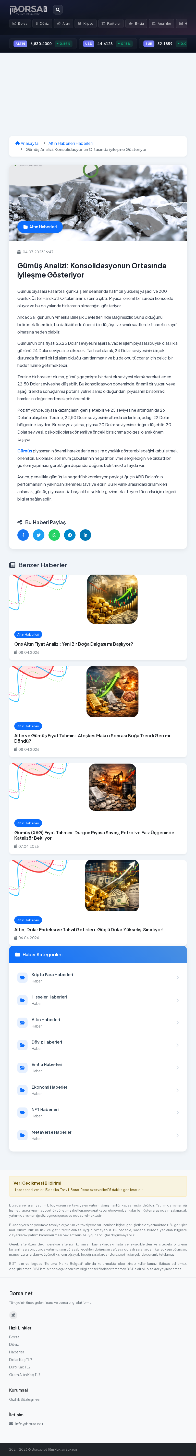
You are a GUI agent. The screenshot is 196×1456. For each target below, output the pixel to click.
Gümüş (24, 450)
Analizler (161, 23)
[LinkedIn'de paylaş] (85, 535)
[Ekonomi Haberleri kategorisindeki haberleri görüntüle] (98, 1090)
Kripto (85, 23)
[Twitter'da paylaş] (38, 535)
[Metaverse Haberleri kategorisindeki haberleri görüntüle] (98, 1135)
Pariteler (111, 23)
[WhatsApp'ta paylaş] (54, 535)
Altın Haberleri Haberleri (70, 143)
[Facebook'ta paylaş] (23, 535)
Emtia (136, 23)
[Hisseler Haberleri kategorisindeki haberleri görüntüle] (98, 1000)
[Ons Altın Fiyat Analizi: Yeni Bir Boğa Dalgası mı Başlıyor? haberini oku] (98, 617)
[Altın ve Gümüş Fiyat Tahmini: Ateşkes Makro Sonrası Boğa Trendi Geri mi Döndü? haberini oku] (98, 711)
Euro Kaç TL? (20, 1367)
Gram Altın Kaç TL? (24, 1374)
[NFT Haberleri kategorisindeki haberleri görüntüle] (98, 1112)
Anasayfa (27, 143)
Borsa (20, 23)
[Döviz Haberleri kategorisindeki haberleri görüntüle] (98, 1045)
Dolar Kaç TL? (20, 1359)
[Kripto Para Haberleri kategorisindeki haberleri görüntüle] (98, 977)
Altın (63, 23)
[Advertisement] (98, 94)
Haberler (16, 1352)
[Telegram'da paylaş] (70, 535)
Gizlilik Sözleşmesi (24, 1399)
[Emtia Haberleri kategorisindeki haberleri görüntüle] (98, 1067)
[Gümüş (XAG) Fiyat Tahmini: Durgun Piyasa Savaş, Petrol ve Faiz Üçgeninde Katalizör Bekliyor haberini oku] (98, 808)
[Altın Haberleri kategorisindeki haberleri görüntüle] (98, 1023)
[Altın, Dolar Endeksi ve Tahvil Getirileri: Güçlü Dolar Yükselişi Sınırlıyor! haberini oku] (98, 903)
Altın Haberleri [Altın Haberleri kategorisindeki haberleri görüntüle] (40, 226)
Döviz (42, 23)
